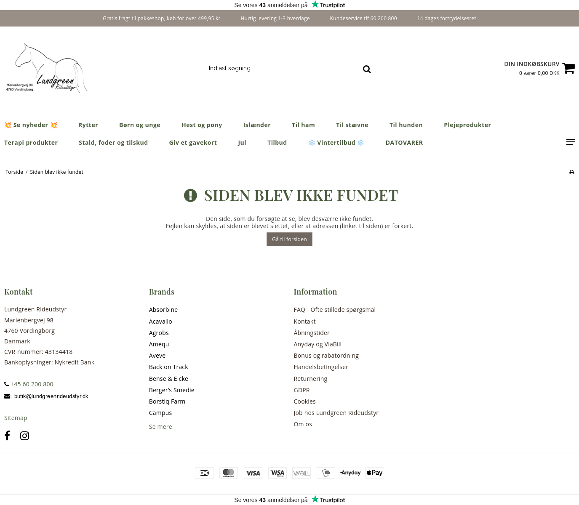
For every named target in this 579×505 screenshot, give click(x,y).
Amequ (159, 344)
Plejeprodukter (467, 125)
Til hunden (406, 125)
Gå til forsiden (289, 239)
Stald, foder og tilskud (113, 142)
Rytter (88, 125)
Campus (160, 413)
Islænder (257, 125)
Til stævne (352, 125)
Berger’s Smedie (172, 390)
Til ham (303, 125)
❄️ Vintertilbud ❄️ (336, 142)
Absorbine (163, 310)
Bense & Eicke (168, 379)
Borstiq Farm (167, 401)
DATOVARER (404, 142)
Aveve (157, 355)
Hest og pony (201, 125)
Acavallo (160, 321)
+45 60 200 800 (28, 384)
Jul (242, 142)
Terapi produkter (31, 142)
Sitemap (15, 418)
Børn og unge (139, 125)
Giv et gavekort (193, 142)
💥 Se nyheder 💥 (30, 125)
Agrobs (159, 333)
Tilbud (277, 142)
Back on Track (168, 367)
